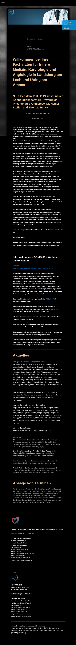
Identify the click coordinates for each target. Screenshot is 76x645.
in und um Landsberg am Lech (35, 48)
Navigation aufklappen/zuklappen (38, 3)
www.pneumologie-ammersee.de (38, 113)
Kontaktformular (38, 118)
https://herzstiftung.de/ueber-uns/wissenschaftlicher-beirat (33, 456)
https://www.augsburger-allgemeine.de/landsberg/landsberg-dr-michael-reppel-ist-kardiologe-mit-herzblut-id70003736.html (35, 462)
